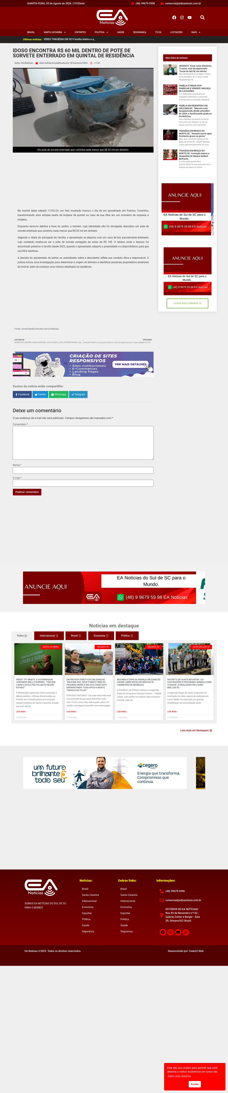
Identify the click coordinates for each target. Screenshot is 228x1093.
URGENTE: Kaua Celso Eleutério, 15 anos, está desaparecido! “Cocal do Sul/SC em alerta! (195, 69)
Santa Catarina (55, 32)
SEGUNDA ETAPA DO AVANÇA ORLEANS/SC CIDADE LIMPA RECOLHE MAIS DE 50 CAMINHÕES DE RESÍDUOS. (139, 682)
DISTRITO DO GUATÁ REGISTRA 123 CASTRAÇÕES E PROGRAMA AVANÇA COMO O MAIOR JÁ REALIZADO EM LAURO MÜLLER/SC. (189, 683)
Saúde (120, 32)
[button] (202, 17)
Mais (196, 32)
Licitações (176, 32)
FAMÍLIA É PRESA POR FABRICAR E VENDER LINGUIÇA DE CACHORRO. (195, 88)
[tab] (22, 635)
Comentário (20, 424)
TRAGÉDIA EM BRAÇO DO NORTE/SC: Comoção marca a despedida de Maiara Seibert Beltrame (194, 154)
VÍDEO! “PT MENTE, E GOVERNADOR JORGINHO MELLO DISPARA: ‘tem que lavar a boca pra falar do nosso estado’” (36, 683)
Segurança (139, 32)
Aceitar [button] (195, 1084)
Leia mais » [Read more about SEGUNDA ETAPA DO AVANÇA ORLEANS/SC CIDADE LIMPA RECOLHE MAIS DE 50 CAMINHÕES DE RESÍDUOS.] (122, 712)
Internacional (89, 901)
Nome (17, 465)
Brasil (31, 32)
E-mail (17, 478)
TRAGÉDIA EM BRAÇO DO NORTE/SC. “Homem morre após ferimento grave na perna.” (195, 134)
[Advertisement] (83, 178)
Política (101, 32)
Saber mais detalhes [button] (179, 1076)
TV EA (158, 32)
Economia (87, 907)
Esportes (80, 32)
